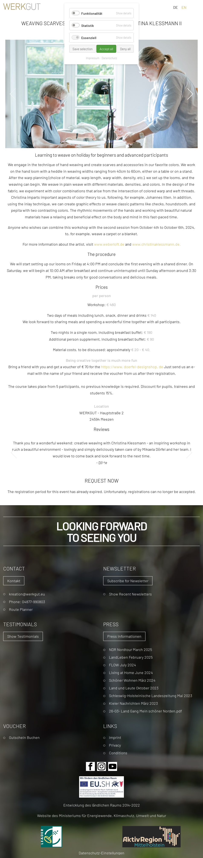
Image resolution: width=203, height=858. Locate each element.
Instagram (101, 766)
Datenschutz (109, 58)
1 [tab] (99, 463)
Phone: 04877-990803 (27, 601)
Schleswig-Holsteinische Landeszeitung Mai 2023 (150, 695)
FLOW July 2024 (122, 664)
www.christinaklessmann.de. (156, 244)
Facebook (90, 766)
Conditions (118, 752)
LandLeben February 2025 (131, 657)
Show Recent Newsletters (130, 593)
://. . (132, 366)
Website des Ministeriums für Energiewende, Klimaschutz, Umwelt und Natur (101, 815)
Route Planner (21, 609)
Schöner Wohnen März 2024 (132, 680)
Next (190, 94)
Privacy (115, 745)
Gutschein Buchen (24, 737)
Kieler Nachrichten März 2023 (133, 703)
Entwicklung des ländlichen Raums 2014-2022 (101, 805)
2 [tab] (103, 463)
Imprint (115, 737)
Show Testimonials (23, 636)
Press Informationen (124, 636)
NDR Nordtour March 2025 (130, 649)
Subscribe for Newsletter (127, 580)
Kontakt (13, 580)
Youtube (112, 766)
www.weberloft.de (109, 244)
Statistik (87, 25)
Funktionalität (91, 13)
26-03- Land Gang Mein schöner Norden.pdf (145, 710)
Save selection (82, 49)
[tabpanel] (101, 453)
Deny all (125, 49)
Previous (12, 94)
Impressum (92, 58)
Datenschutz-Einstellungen (101, 852)
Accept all (106, 49)
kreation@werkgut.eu (27, 593)
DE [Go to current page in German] (175, 7)
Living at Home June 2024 (131, 672)
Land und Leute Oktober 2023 (133, 687)
